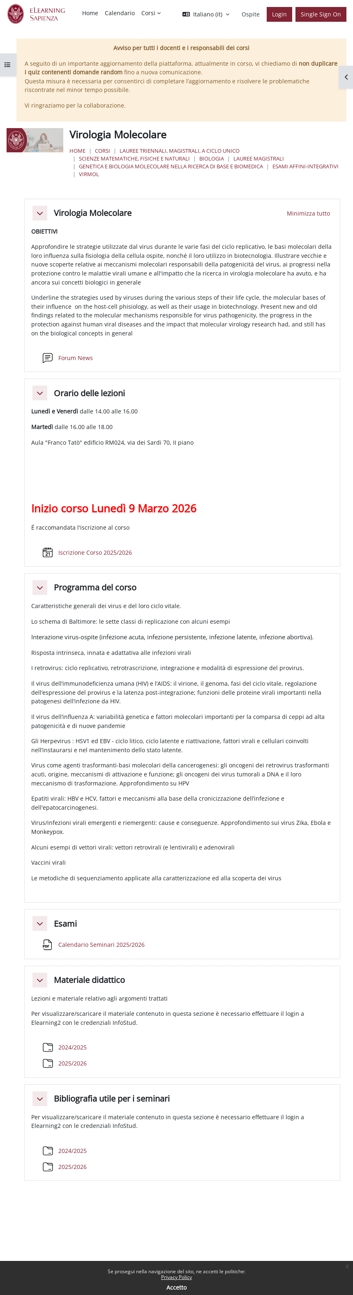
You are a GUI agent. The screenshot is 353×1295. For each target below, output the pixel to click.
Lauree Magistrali (258, 158)
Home (77, 150)
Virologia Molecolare (93, 213)
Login (279, 14)
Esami (65, 924)
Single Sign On (321, 14)
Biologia (211, 158)
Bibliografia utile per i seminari (112, 1099)
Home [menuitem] (90, 13)
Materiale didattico (89, 980)
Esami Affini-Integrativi (305, 166)
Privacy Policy (176, 1277)
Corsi (102, 150)
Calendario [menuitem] (120, 13)
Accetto (176, 1287)
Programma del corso (95, 587)
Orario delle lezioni (89, 393)
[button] (206, 14)
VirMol (89, 174)
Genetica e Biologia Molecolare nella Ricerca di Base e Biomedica (171, 166)
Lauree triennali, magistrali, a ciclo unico (180, 150)
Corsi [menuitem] (148, 13)
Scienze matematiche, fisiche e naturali (134, 158)
